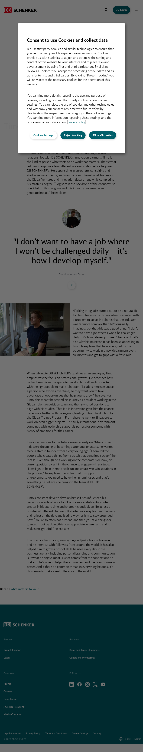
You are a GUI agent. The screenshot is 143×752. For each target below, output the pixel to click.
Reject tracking (73, 135)
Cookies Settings (43, 135)
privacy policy (76, 122)
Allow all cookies (103, 135)
